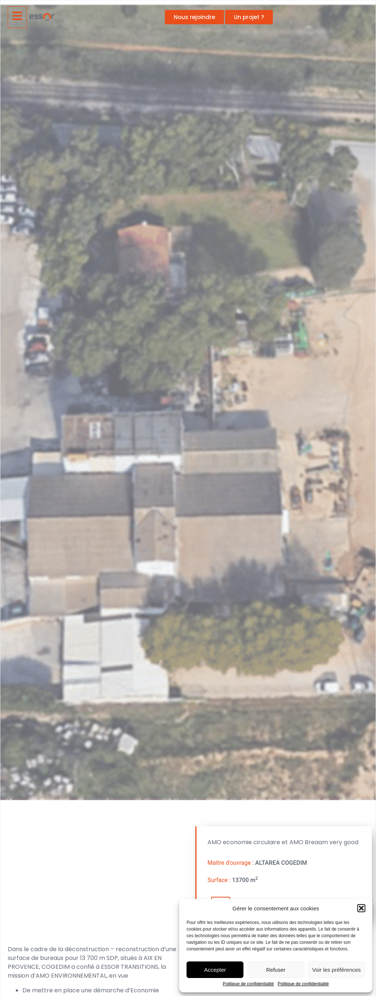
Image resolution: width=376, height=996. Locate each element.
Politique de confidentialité (248, 984)
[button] (361, 908)
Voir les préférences (336, 970)
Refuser (276, 970)
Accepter (215, 970)
